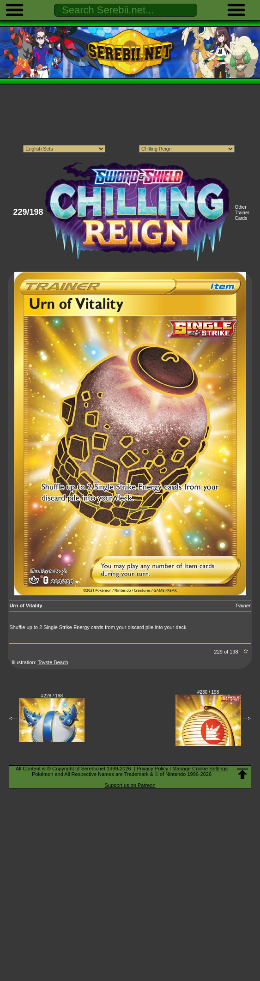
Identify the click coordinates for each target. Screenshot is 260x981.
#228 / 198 (52, 695)
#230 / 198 (208, 692)
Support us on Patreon (129, 785)
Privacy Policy (152, 768)
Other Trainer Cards (242, 213)
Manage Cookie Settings (200, 768)
